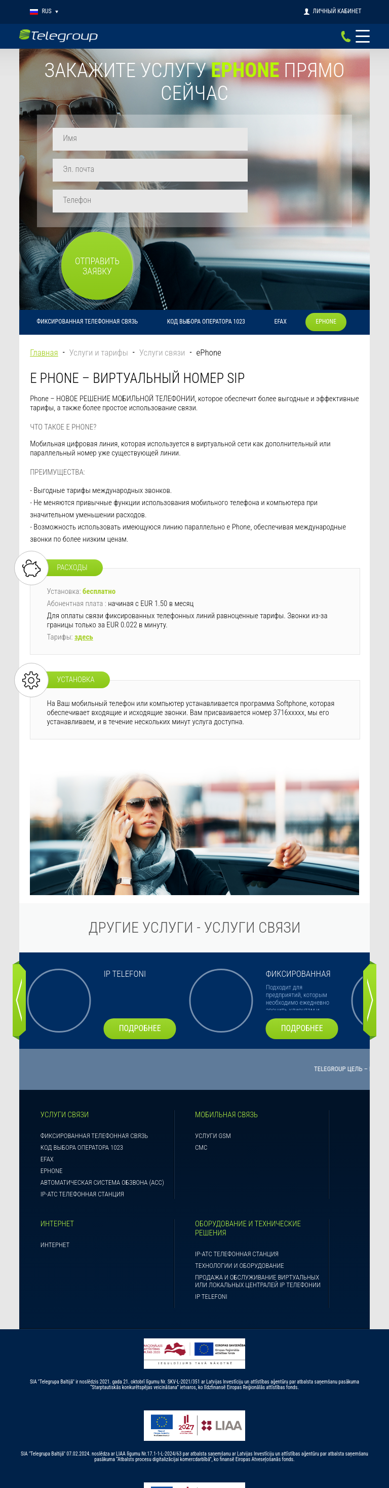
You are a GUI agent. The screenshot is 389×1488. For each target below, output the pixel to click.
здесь (83, 563)
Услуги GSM (213, 1061)
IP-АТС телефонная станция (82, 1119)
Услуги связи (162, 278)
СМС (201, 1073)
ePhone (326, 247)
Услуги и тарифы (98, 278)
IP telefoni (211, 1222)
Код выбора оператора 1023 (206, 247)
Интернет (55, 1170)
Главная (44, 278)
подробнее (149, 954)
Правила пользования (194, 1474)
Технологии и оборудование (239, 1191)
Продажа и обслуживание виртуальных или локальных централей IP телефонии (258, 1206)
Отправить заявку (297, 169)
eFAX (281, 247)
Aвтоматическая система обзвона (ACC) (102, 1108)
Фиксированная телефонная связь (87, 247)
